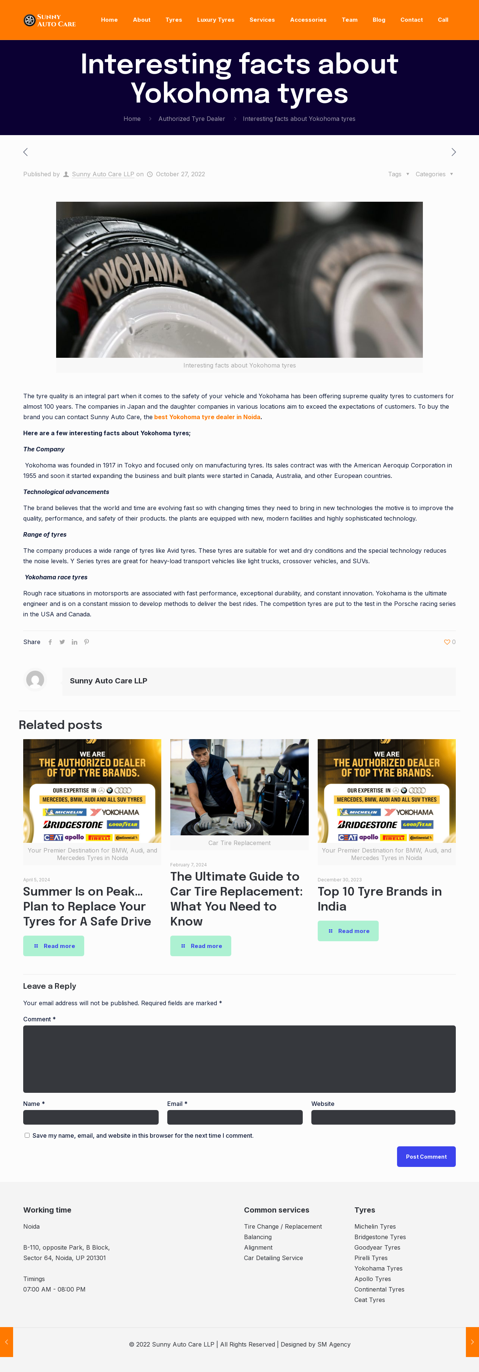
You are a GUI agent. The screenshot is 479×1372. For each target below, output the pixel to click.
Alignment (258, 1247)
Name (34, 1103)
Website (323, 1103)
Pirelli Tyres (371, 1258)
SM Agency (334, 1344)
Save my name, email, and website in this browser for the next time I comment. (143, 1135)
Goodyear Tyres (377, 1247)
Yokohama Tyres (378, 1268)
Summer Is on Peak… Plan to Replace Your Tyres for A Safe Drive (87, 907)
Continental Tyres (379, 1289)
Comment (39, 1019)
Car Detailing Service (273, 1258)
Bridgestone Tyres (380, 1237)
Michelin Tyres (375, 1226)
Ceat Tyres (369, 1300)
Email (177, 1103)
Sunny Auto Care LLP (103, 174)
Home (132, 118)
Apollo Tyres (372, 1279)
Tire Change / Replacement (283, 1226)
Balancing (258, 1237)
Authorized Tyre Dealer (191, 118)
